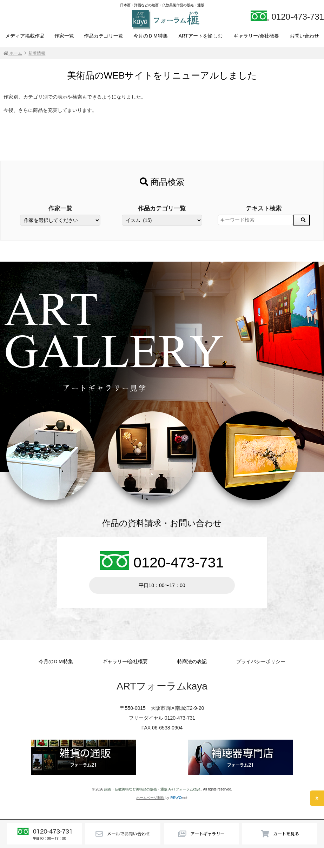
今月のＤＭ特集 (150, 36)
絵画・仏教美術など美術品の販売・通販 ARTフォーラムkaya (152, 789)
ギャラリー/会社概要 (256, 36)
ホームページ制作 (150, 798)
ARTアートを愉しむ (200, 36)
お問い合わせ (304, 36)
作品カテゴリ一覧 (103, 36)
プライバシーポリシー (260, 661)
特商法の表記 (192, 661)
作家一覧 (64, 36)
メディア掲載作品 (25, 36)
